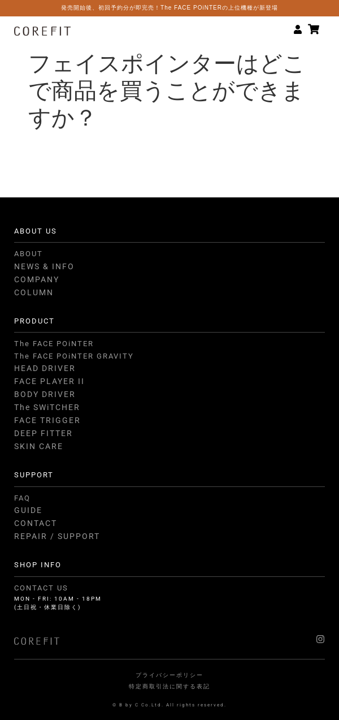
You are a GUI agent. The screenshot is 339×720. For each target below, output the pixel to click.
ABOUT (28, 253)
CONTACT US (41, 588)
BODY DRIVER (45, 394)
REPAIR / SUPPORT (57, 536)
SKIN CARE (38, 446)
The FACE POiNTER (54, 343)
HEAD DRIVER (45, 368)
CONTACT (35, 523)
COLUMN (34, 292)
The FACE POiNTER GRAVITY (74, 356)
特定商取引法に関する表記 (169, 686)
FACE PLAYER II (49, 381)
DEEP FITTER (43, 433)
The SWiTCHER (47, 407)
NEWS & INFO (44, 266)
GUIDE (28, 510)
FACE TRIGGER (47, 420)
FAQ (22, 498)
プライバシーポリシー (169, 675)
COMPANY (36, 279)
